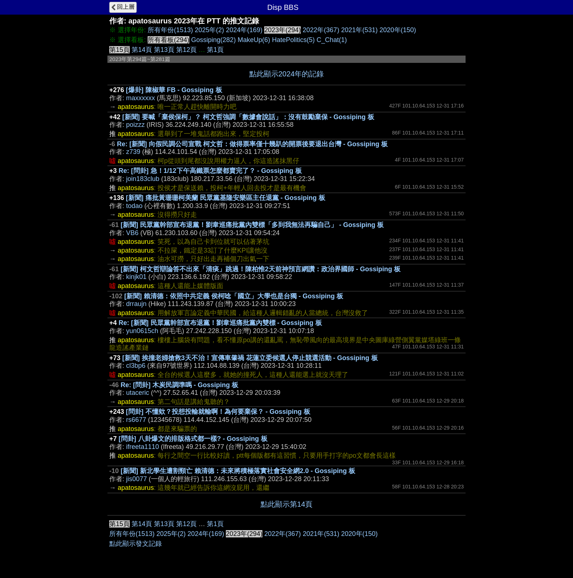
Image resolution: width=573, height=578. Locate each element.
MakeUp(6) (254, 40)
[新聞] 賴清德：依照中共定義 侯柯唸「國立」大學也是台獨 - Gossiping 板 (233, 296)
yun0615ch (142, 331)
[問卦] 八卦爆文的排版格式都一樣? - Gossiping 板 (193, 438)
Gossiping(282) (213, 40)
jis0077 (136, 479)
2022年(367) (321, 30)
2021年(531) (359, 30)
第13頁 (164, 49)
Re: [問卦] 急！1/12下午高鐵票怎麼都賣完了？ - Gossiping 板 (210, 170)
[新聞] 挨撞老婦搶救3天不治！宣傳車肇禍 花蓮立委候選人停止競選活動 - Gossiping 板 (250, 358)
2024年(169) (244, 30)
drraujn (136, 303)
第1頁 (215, 49)
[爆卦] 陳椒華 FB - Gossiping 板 (174, 90)
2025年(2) (209, 30)
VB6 (132, 233)
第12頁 (186, 49)
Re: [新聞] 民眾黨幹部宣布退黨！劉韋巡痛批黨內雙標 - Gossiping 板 (220, 322)
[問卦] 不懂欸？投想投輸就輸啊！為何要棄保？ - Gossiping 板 (218, 411)
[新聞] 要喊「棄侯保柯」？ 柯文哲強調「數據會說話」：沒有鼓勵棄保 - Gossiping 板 (248, 117)
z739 (133, 151)
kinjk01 (136, 276)
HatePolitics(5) (293, 40)
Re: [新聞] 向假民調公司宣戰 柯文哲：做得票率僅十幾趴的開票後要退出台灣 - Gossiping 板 (252, 144)
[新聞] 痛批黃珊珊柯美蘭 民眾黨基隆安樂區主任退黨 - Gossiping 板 (225, 197)
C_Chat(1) (331, 40)
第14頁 (142, 49)
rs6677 (136, 419)
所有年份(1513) (170, 30)
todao (134, 205)
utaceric (137, 392)
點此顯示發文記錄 (135, 543)
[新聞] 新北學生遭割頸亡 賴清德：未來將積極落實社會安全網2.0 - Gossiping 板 (238, 471)
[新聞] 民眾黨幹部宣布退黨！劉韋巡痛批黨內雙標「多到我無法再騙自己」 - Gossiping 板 (252, 224)
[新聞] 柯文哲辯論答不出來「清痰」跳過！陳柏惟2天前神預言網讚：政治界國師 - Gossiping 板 (261, 269)
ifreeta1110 (142, 446)
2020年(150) (398, 30)
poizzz (135, 124)
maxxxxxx (140, 98)
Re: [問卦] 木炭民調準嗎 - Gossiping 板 (179, 385)
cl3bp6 (135, 365)
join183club (142, 178)
